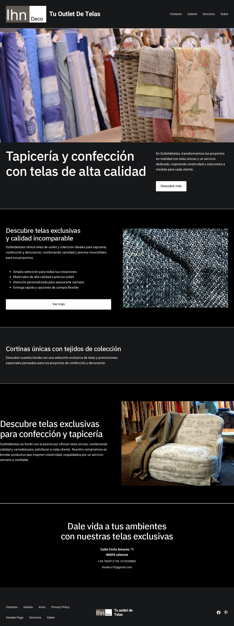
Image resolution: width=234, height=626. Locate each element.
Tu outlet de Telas (74, 14)
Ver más (58, 304)
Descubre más (171, 186)
